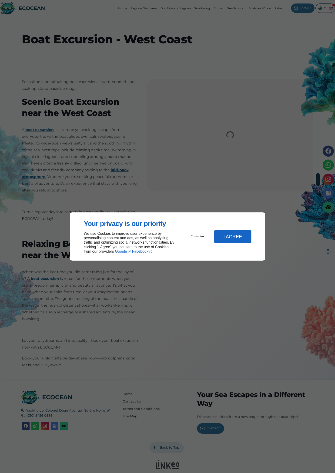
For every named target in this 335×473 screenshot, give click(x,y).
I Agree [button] (232, 236)
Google (121, 251)
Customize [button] (197, 236)
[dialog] (167, 236)
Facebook (140, 251)
